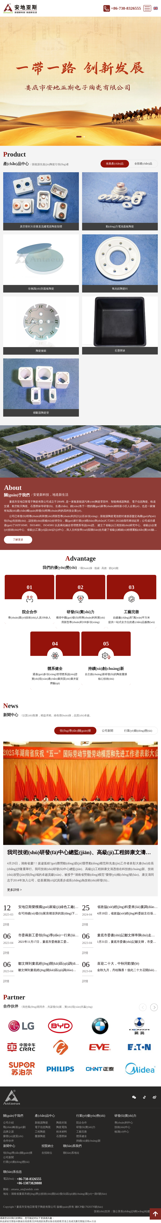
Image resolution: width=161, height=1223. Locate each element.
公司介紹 (8, 1122)
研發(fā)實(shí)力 (85, 1127)
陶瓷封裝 (61, 1122)
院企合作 (81, 1122)
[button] (154, 1007)
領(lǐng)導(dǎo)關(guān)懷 (75, 730)
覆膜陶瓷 (40, 1136)
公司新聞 (107, 730)
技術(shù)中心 (122, 1127)
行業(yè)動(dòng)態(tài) (138, 730)
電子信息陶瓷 (43, 1127)
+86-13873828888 (29, 1183)
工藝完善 (81, 1131)
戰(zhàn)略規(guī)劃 (14, 1127)
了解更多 (18, 539)
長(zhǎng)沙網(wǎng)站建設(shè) (139, 1211)
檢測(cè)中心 (121, 1131)
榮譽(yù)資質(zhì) (13, 1136)
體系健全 (81, 1136)
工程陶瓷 (40, 1131)
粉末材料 (61, 1131)
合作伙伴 (8, 1140)
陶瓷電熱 (61, 1127)
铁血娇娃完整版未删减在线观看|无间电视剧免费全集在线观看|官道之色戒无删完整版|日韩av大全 (48, 1221)
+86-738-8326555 (126, 8)
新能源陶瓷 (41, 1122)
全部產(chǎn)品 (143, 163)
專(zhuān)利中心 (123, 1122)
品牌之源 (8, 1131)
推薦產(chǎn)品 (115, 163)
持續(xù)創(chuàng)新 (88, 1140)
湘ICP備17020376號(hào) (89, 1206)
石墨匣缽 (61, 1136)
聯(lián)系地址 (71, 1152)
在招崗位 (47, 1152)
